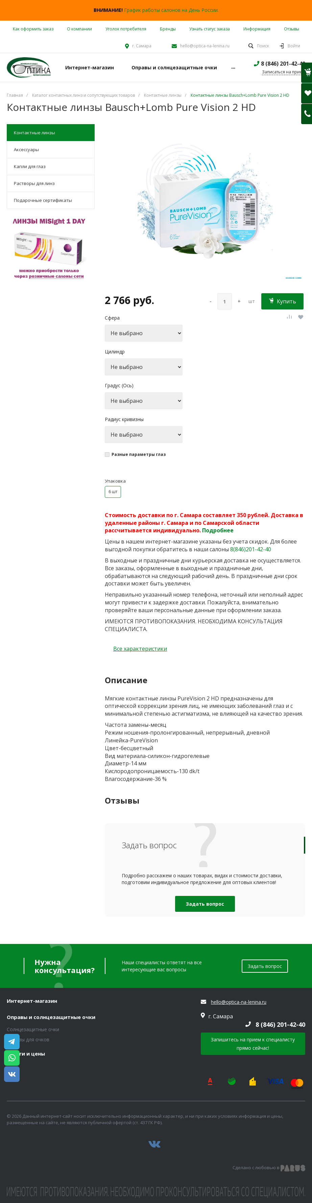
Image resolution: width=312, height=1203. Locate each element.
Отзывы (291, 29)
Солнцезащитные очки (33, 1029)
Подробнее (218, 530)
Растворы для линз (34, 183)
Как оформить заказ (33, 29)
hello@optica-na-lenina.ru (205, 46)
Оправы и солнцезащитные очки (51, 1017)
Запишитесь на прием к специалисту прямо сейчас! (253, 1043)
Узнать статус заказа (209, 29)
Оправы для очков (28, 1039)
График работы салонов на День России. (171, 10)
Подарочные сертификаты (43, 200)
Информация (256, 29)
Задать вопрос (205, 904)
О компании (79, 29)
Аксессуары (26, 149)
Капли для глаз (30, 166)
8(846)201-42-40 (250, 549)
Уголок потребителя (125, 29)
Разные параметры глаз (139, 454)
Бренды (168, 29)
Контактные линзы (34, 133)
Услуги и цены (26, 1054)
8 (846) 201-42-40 (283, 63)
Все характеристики (140, 648)
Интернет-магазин (32, 1001)
